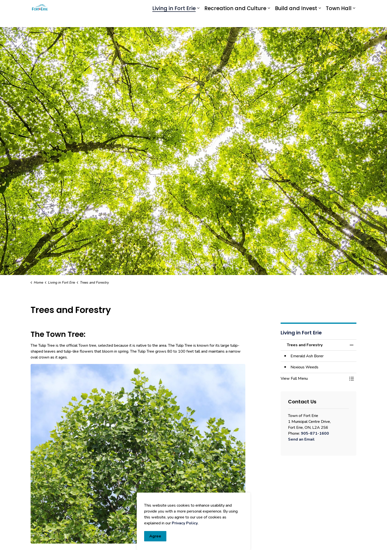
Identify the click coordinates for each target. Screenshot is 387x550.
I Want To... (327, 7)
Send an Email (301, 439)
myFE (205, 6)
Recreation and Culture (235, 20)
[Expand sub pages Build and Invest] (319, 20)
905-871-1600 (315, 433)
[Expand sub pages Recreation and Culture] (268, 20)
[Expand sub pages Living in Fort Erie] (198, 20)
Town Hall (338, 20)
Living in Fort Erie (174, 20)
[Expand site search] (351, 7)
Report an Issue (252, 7)
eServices (188, 6)
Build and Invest (296, 20)
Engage (220, 6)
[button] (314, 378)
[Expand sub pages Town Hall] (353, 20)
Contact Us (293, 7)
